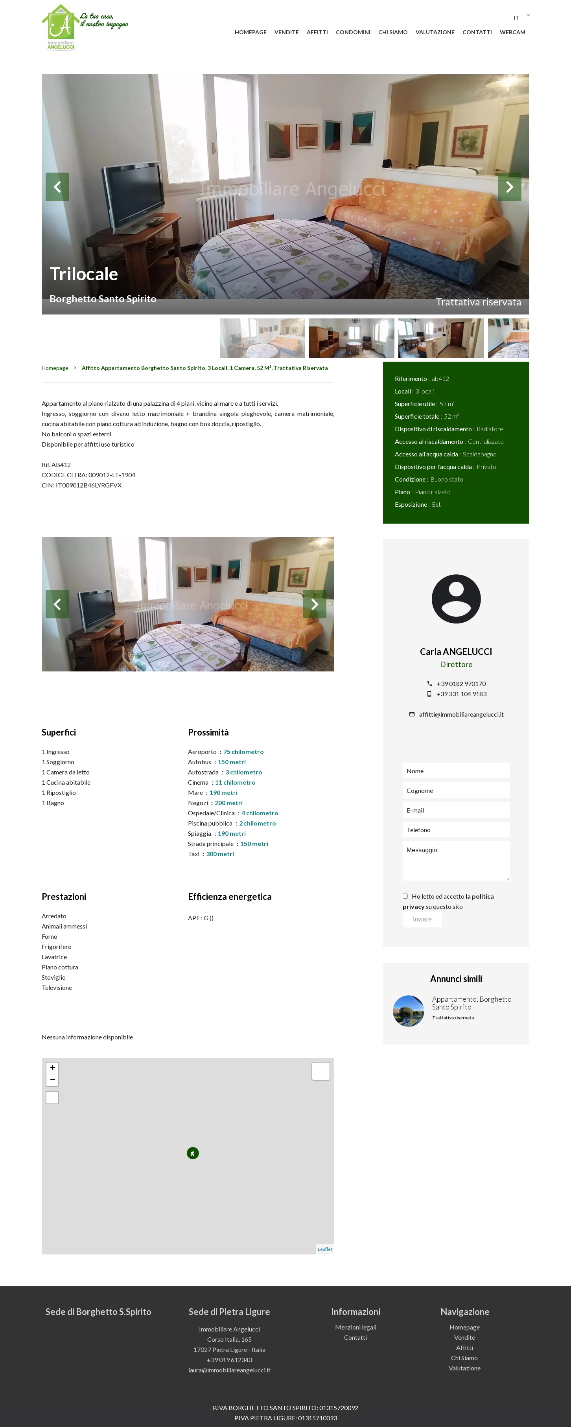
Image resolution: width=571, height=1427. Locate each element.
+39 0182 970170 (461, 683)
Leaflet (325, 1249)
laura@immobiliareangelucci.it (229, 1370)
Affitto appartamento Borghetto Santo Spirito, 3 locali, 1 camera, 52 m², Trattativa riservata (205, 367)
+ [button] (52, 1068)
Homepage (55, 367)
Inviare (422, 919)
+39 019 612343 (229, 1359)
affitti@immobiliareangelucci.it (461, 714)
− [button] (52, 1080)
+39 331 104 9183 (461, 693)
